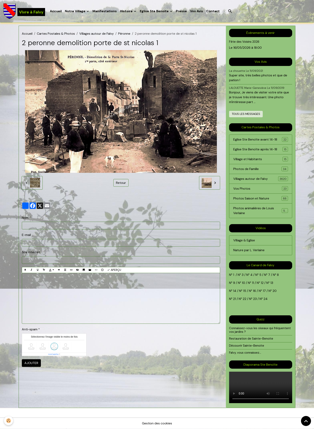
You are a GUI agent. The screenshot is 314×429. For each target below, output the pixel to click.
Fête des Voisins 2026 (244, 42)
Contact (213, 11)
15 (244, 291)
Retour (121, 183)
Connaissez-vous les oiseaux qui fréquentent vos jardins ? (260, 330)
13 (271, 283)
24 (265, 299)
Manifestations (105, 11)
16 (254, 291)
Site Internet (31, 252)
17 (264, 291)
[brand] (24, 11)
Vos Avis (196, 11)
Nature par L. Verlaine (249, 250)
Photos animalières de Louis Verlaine (260, 210)
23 (255, 299)
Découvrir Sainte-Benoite (246, 346)
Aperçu (114, 270)
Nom (25, 218)
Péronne (124, 33)
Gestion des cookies (157, 423)
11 (252, 283)
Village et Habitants (260, 159)
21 (235, 299)
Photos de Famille (260, 169)
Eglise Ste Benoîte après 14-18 (260, 149)
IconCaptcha (53, 354)
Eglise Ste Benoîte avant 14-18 (260, 139)
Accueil (56, 11)
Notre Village (75, 11)
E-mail (26, 235)
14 (234, 291)
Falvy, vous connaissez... (245, 353)
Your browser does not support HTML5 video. (260, 387)
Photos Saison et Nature (260, 198)
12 (262, 283)
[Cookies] (8, 420)
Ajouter (31, 363)
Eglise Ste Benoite (154, 11)
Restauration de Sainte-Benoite (251, 339)
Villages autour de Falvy (96, 33)
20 (274, 291)
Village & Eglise (244, 240)
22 (244, 299)
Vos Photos (260, 188)
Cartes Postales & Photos (56, 33)
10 (243, 283)
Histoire (126, 11)
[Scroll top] (306, 421)
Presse (181, 11)
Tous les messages (246, 114)
